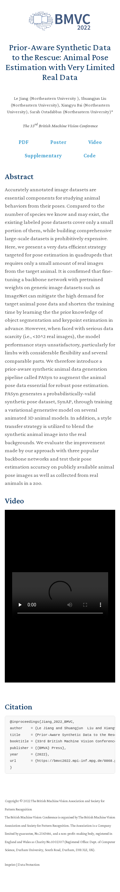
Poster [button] (58, 142)
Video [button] (95, 142)
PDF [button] (23, 142)
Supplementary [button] (43, 156)
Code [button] (90, 156)
